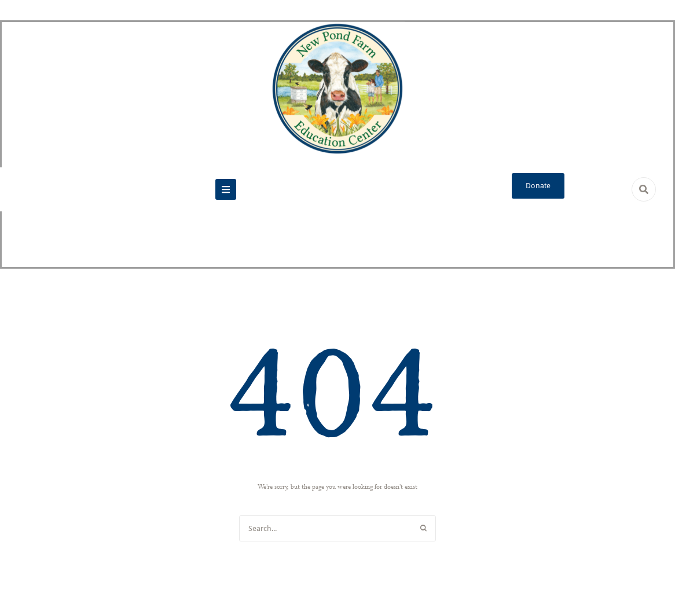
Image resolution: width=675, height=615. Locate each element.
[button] (225, 189)
